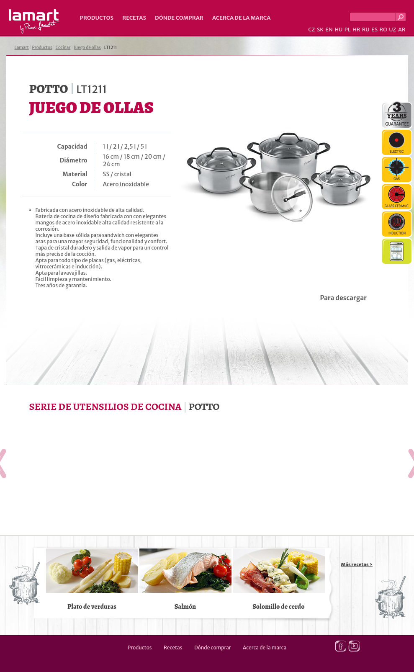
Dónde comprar (179, 17)
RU (366, 29)
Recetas (134, 17)
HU (338, 29)
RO (383, 29)
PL (348, 29)
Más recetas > (357, 564)
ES (374, 29)
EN (329, 29)
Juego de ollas (87, 47)
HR (356, 29)
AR (402, 29)
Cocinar (63, 47)
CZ (311, 29)
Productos (97, 17)
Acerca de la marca (241, 17)
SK (320, 29)
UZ (392, 29)
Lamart (34, 21)
